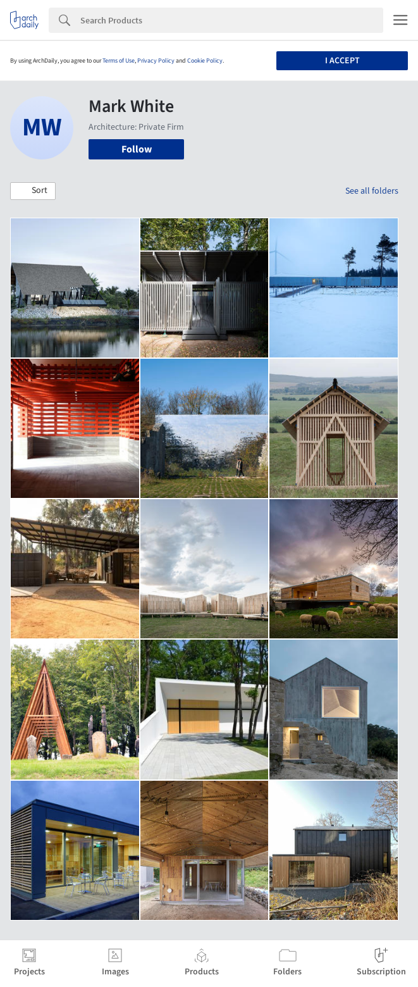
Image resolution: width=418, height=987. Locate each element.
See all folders (371, 191)
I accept (342, 60)
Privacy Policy (156, 60)
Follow (136, 149)
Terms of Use (118, 60)
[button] (33, 191)
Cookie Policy (205, 60)
